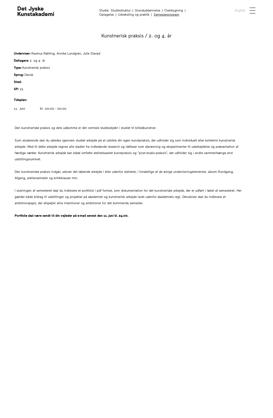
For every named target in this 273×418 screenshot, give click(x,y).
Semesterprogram (166, 14)
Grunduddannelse (147, 10)
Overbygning (173, 10)
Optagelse (106, 14)
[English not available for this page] (240, 10)
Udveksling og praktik (133, 14)
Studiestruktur (121, 10)
